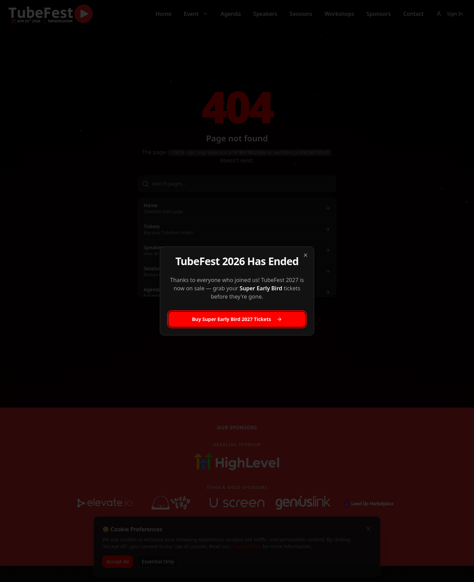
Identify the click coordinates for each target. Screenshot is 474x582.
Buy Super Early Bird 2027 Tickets (237, 319)
